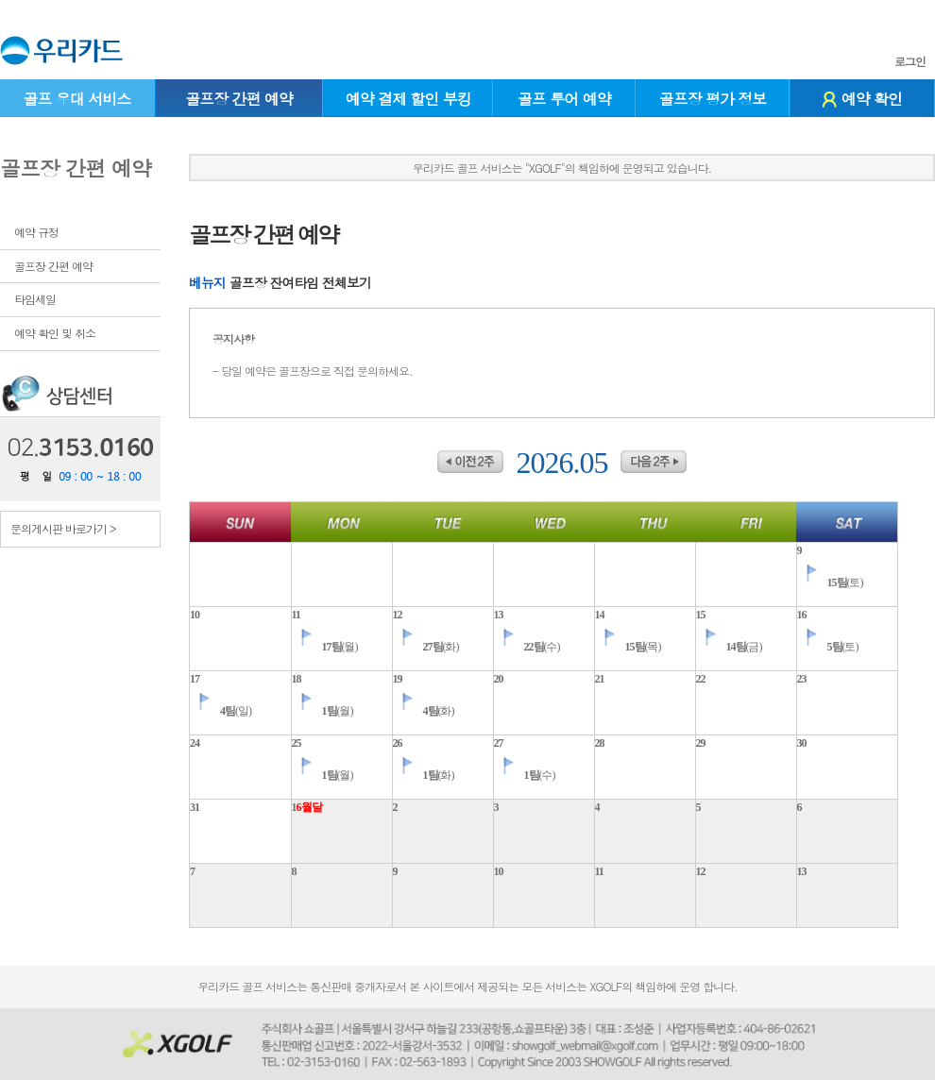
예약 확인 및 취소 (54, 333)
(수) (527, 646)
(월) (325, 646)
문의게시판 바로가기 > (63, 528)
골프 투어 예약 (564, 99)
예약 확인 (862, 99)
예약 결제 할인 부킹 (408, 99)
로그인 (910, 61)
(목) (628, 646)
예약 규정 (36, 232)
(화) (426, 646)
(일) (220, 710)
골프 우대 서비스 (76, 99)
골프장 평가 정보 (713, 99)
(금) (729, 646)
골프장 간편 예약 (239, 99)
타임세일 (35, 299)
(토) (830, 582)
